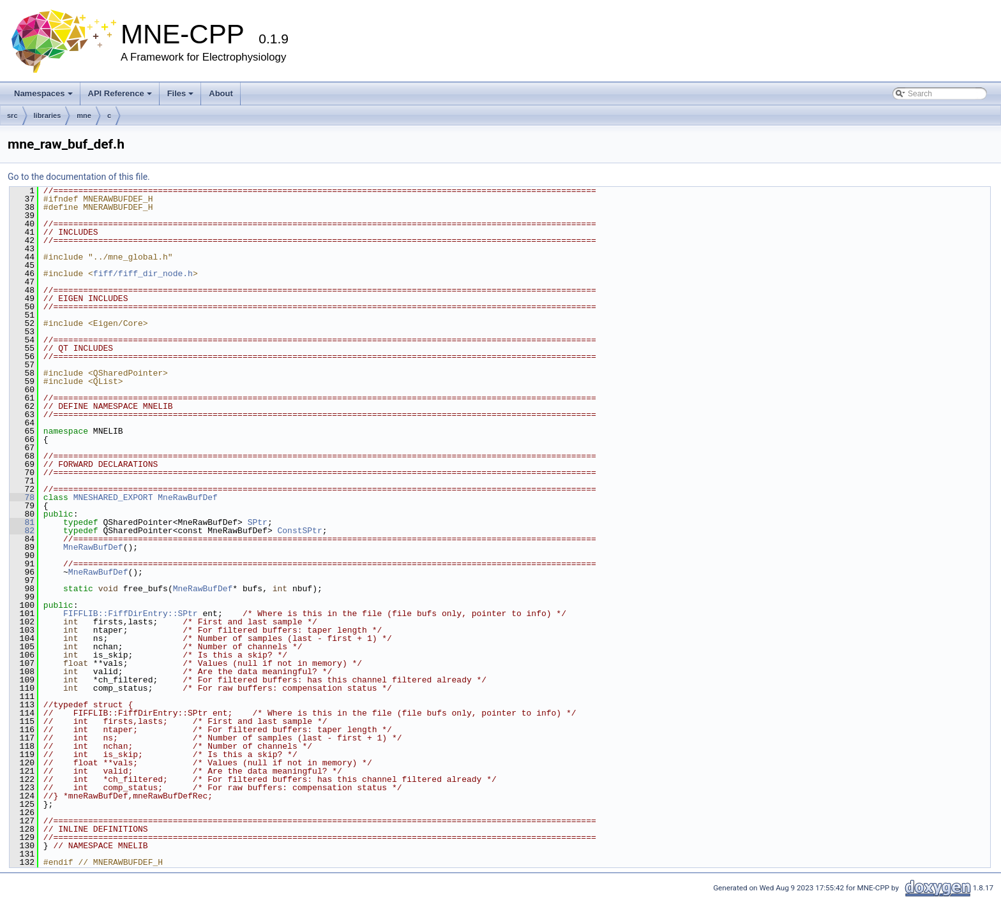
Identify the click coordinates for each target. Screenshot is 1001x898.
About (221, 93)
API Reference (120, 93)
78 (22, 497)
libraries (47, 115)
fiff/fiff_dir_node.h (143, 273)
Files (180, 93)
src (12, 115)
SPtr (257, 522)
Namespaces (43, 93)
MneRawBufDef (188, 497)
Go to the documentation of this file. (79, 177)
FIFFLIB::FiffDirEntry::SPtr (130, 613)
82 (22, 530)
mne (84, 115)
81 (22, 522)
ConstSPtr (299, 530)
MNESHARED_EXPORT (113, 497)
